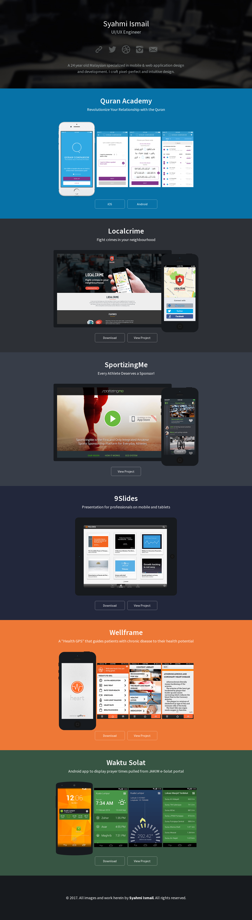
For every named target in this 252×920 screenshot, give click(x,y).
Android (142, 204)
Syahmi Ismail (141, 897)
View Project (142, 338)
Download (110, 338)
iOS (109, 204)
